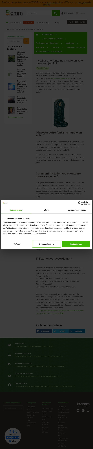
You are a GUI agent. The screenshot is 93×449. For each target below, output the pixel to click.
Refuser (17, 244)
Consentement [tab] (16, 210)
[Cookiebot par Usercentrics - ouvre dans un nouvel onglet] (80, 203)
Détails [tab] (46, 210)
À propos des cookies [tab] (77, 210)
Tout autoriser (76, 244)
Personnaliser (46, 244)
